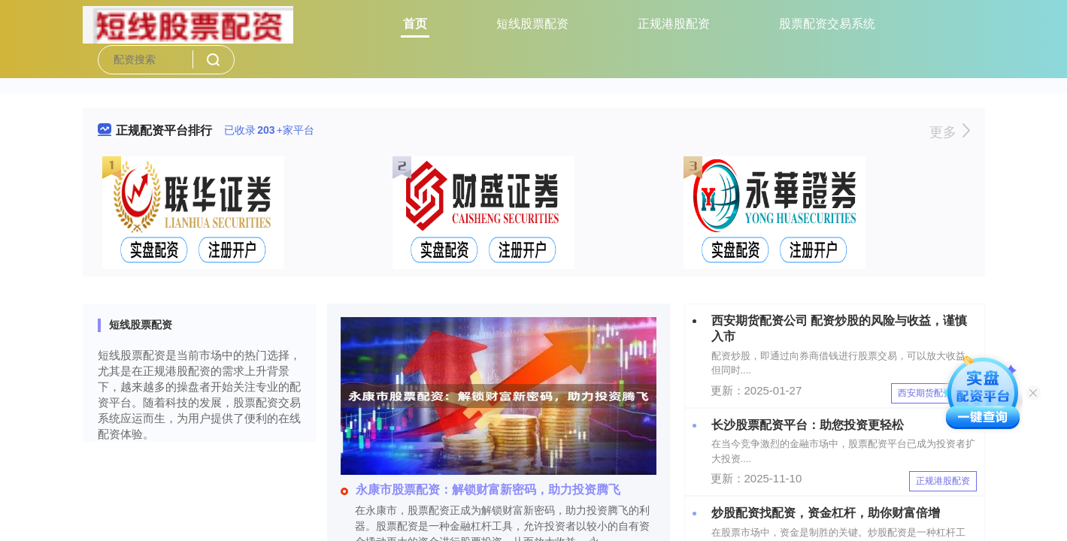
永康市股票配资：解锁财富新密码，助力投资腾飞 (480, 489)
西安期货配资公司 (934, 393)
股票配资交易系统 (827, 23)
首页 (415, 23)
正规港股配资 (674, 23)
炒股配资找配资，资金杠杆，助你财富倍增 (825, 512)
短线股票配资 (532, 23)
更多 (949, 132)
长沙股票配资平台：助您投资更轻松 (807, 425)
